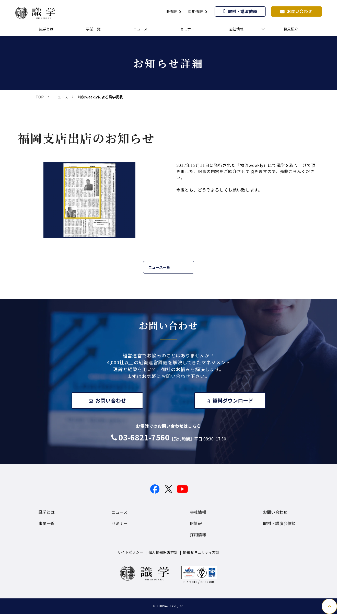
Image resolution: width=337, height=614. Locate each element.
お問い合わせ (299, 11)
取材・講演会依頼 (279, 523)
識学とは (46, 28)
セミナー (187, 28)
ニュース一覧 (159, 267)
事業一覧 (93, 28)
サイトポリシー (130, 552)
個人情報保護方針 (163, 552)
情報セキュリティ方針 (201, 552)
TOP (40, 96)
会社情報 (236, 28)
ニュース (140, 28)
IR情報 (171, 11)
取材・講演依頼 (242, 11)
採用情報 (195, 11)
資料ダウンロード (233, 400)
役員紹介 (291, 28)
